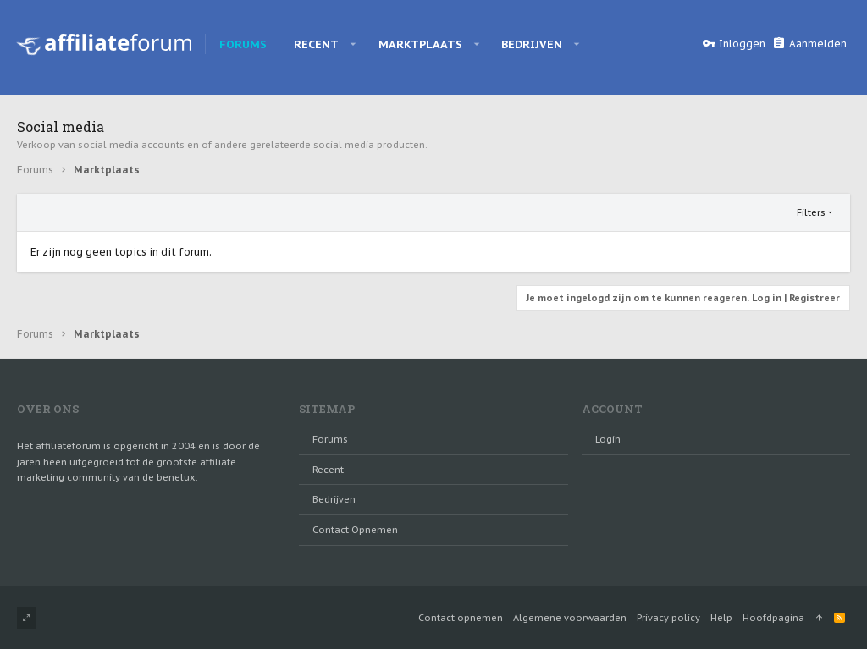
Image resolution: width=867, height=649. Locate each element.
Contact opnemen (355, 530)
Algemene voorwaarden (570, 618)
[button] (353, 44)
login (608, 439)
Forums (330, 439)
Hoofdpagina (773, 618)
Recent (328, 470)
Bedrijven (334, 499)
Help (721, 618)
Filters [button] (811, 212)
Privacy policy (668, 618)
